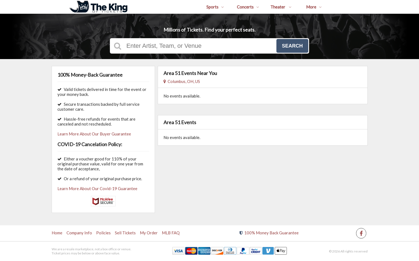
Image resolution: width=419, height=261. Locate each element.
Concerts (248, 6)
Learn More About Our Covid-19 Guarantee (97, 188)
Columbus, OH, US (181, 81)
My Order (149, 232)
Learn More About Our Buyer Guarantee (94, 133)
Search (292, 46)
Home (57, 232)
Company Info (79, 232)
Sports (215, 6)
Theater (281, 6)
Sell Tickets (125, 232)
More (314, 6)
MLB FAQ (171, 232)
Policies (103, 232)
